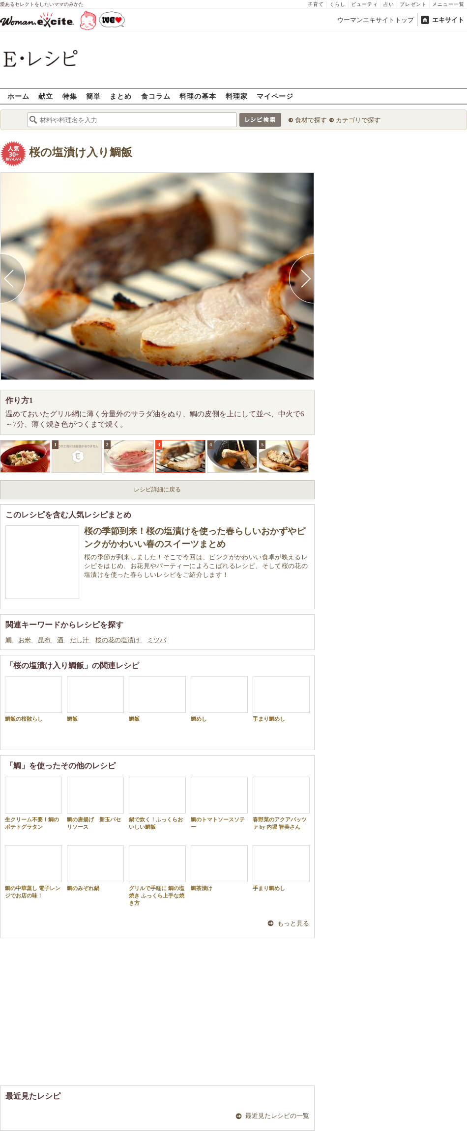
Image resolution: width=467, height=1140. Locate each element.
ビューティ (364, 4)
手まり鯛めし (281, 699)
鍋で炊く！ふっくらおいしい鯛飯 (157, 803)
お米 (25, 640)
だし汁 (80, 640)
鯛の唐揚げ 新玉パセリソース (95, 803)
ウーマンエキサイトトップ (375, 20)
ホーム (18, 96)
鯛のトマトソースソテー (219, 803)
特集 (69, 96)
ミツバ (156, 640)
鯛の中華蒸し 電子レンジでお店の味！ (33, 871)
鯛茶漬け (219, 868)
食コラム (156, 96)
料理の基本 (197, 96)
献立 (45, 96)
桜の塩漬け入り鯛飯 (80, 152)
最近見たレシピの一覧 (277, 1115)
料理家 (237, 96)
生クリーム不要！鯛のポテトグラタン (33, 803)
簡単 (93, 96)
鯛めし (219, 699)
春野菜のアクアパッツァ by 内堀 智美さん (281, 803)
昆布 (45, 640)
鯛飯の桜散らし (33, 699)
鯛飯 (95, 699)
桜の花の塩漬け (118, 640)
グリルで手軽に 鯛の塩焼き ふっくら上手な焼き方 (157, 875)
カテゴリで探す (358, 120)
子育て (316, 4)
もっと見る (293, 923)
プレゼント (413, 4)
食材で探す (311, 120)
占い (388, 4)
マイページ (275, 96)
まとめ (121, 96)
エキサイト (448, 20)
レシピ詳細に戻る (157, 489)
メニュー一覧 (448, 4)
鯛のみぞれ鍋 (95, 868)
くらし (337, 4)
